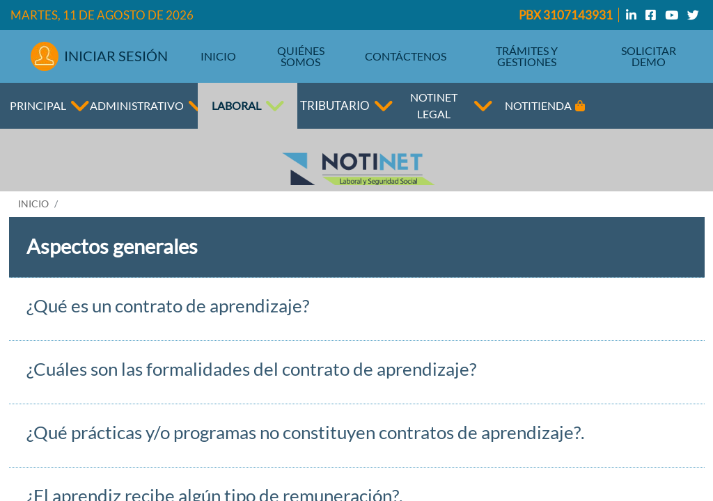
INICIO (218, 56)
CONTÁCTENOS (405, 56)
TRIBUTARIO (335, 105)
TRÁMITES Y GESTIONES (527, 56)
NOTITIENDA (545, 105)
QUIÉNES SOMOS (300, 56)
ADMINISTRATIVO (143, 105)
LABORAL (236, 105)
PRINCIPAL (38, 105)
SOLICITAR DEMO (648, 56)
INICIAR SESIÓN (100, 56)
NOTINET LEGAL (433, 105)
